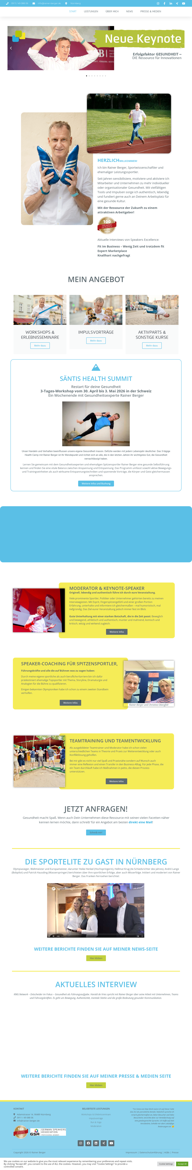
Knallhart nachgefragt (114, 262)
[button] (11, 54)
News (129, 15)
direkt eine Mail (140, 830)
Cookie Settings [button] (166, 1164)
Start (72, 15)
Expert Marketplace (112, 257)
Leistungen (91, 15)
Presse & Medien (150, 15)
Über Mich (112, 15)
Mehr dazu (40, 352)
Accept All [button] (182, 1164)
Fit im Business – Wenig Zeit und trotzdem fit (131, 253)
